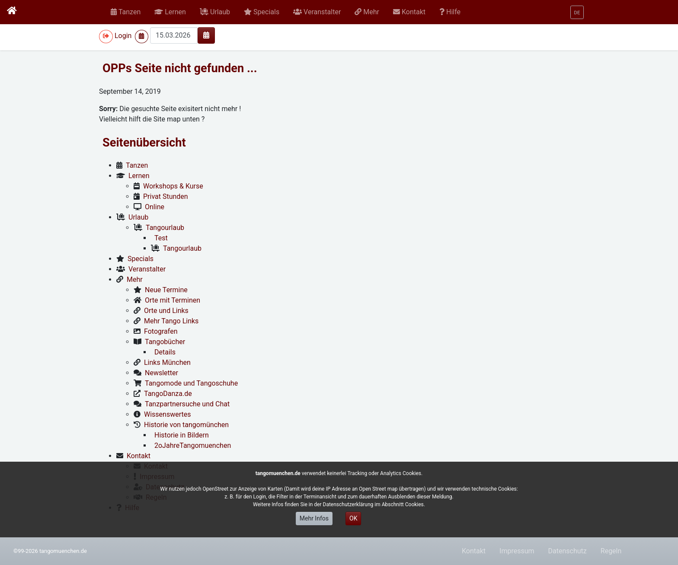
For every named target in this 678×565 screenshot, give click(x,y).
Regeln (611, 551)
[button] (170, 12)
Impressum (516, 551)
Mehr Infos (314, 518)
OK (353, 518)
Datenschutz (567, 551)
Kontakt (474, 551)
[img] (206, 35)
